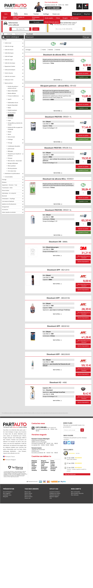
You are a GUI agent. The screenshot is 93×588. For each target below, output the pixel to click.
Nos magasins (6, 493)
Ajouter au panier (83, 73)
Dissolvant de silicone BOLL (54, 54)
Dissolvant (10, 115)
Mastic (9, 107)
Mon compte (76, 489)
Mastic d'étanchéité (12, 91)
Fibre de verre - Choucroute (15, 160)
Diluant (9, 132)
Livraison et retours (55, 492)
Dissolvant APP (53, 269)
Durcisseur (10, 118)
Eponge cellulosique (13, 163)
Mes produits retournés (77, 493)
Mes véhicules (75, 495)
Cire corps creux (12, 171)
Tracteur (36, 14)
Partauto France (9, 456)
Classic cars (56, 14)
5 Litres (57, 49)
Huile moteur (74, 18)
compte (79, 7)
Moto (26, 14)
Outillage (46, 14)
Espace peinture (19, 34)
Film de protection (12, 168)
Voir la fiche (58, 80)
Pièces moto (28, 495)
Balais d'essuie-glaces (52, 22)
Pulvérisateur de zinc (13, 102)
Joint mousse (11, 148)
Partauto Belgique (9, 460)
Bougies (65, 18)
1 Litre (43, 49)
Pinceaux (10, 158)
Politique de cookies (55, 493)
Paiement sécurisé (54, 495)
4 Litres (50, 49)
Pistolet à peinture (12, 110)
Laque (9, 120)
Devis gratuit (77, 14)
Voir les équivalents (83, 261)
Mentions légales (54, 496)
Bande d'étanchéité (13, 105)
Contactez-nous (7, 495)
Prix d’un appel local (55, 10)
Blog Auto (87, 14)
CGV (51, 498)
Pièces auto (28, 492)
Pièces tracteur (28, 496)
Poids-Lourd (16, 14)
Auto (5, 14)
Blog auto (5, 496)
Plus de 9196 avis (70, 474)
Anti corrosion (11, 137)
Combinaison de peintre (14, 146)
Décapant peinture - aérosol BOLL (54, 85)
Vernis (9, 134)
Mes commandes (75, 492)
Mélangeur (10, 151)
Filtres (58, 18)
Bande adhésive (12, 93)
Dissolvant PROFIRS (53, 116)
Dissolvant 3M (55, 241)
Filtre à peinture (12, 166)
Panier (86, 6)
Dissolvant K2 (55, 382)
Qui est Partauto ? (7, 492)
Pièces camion (28, 493)
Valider (36, 29)
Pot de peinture (12, 113)
